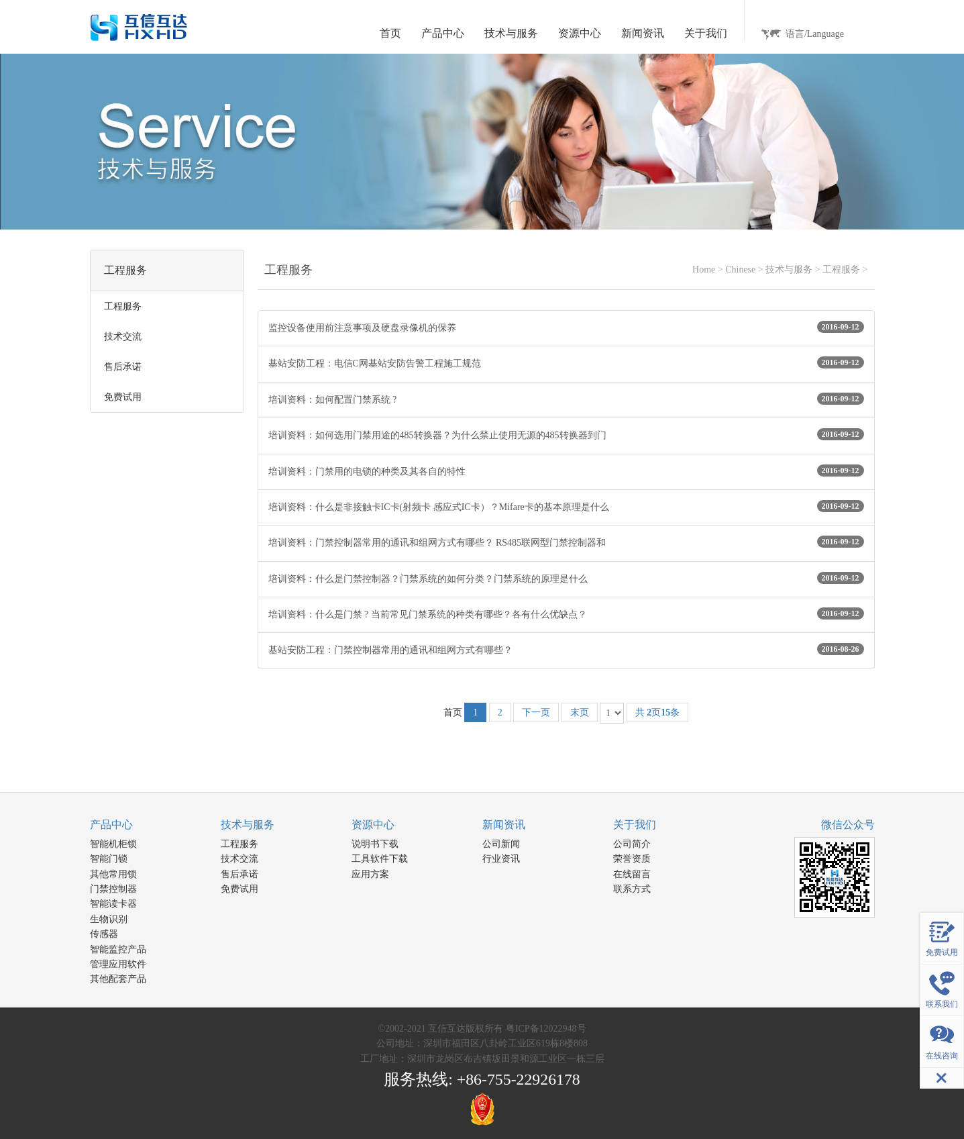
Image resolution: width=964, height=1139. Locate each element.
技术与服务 (788, 269)
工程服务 (841, 269)
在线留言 (632, 874)
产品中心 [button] (442, 33)
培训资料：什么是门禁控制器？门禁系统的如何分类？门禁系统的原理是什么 (566, 578)
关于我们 (634, 824)
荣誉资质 (632, 859)
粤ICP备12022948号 (546, 1029)
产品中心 (111, 824)
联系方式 (632, 889)
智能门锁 (108, 859)
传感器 (104, 934)
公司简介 (632, 844)
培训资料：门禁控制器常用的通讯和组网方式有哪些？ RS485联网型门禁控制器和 (566, 542)
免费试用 (239, 889)
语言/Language (815, 34)
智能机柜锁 (113, 844)
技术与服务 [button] (511, 33)
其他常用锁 (113, 874)
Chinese (740, 269)
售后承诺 (239, 874)
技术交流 (239, 859)
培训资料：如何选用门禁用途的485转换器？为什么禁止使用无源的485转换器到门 (566, 434)
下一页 (536, 712)
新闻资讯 (503, 824)
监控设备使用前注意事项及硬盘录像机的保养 (566, 327)
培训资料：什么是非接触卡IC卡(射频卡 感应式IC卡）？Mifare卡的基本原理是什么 (566, 506)
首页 (390, 33)
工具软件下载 (380, 859)
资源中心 (373, 824)
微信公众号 (848, 824)
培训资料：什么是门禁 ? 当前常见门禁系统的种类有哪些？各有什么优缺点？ (566, 613)
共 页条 (657, 712)
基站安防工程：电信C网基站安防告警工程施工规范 (566, 362)
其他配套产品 (118, 979)
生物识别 (108, 919)
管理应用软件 (118, 964)
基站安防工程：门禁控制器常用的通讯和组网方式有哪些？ (566, 649)
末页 (579, 712)
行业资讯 (501, 859)
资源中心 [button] (579, 33)
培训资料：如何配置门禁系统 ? (566, 399)
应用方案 (370, 874)
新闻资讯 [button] (642, 33)
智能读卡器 (113, 904)
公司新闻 (501, 844)
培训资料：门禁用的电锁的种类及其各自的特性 (566, 470)
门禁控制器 (113, 889)
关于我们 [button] (705, 33)
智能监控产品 (118, 949)
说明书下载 (375, 844)
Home (703, 269)
